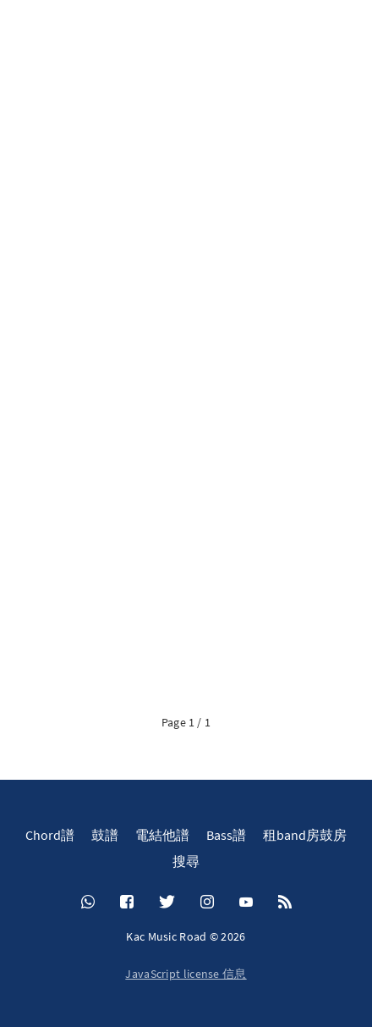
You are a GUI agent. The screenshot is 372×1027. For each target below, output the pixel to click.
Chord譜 (49, 834)
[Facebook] (127, 902)
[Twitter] (167, 902)
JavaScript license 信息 (185, 973)
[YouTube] (246, 902)
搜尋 (186, 861)
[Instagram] (207, 902)
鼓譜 (104, 834)
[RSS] (285, 902)
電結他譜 (162, 834)
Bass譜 (226, 834)
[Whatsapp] (88, 902)
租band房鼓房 (305, 834)
